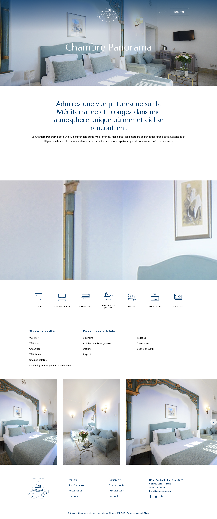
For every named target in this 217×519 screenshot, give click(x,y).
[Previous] (3, 422)
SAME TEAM (143, 513)
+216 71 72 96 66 (157, 487)
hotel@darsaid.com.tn (160, 491)
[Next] (213, 422)
